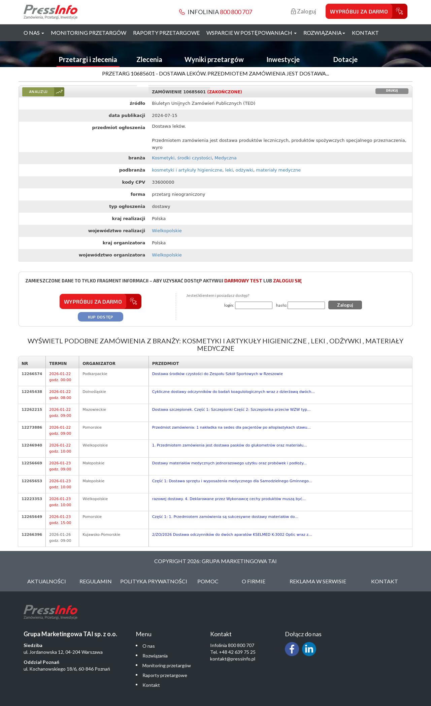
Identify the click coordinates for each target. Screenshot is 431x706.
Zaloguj (303, 11)
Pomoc (208, 581)
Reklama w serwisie (318, 581)
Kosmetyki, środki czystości (182, 157)
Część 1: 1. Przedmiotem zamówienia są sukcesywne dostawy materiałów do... (225, 517)
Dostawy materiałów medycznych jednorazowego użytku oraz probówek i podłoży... (229, 463)
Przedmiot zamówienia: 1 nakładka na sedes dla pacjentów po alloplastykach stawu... (231, 427)
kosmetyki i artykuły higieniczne (187, 170)
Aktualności (46, 581)
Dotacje (345, 59)
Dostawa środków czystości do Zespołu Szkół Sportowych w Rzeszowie (217, 374)
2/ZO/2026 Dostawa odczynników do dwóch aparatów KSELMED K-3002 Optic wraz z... (232, 534)
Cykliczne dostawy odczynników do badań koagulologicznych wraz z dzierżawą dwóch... (233, 392)
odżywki (245, 170)
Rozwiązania (155, 655)
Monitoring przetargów (88, 32)
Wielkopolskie (167, 230)
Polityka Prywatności (153, 581)
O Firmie (253, 581)
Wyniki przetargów (214, 59)
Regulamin (95, 581)
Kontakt (365, 32)
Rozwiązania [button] (324, 32)
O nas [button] (34, 32)
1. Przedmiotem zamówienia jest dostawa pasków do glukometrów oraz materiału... (229, 445)
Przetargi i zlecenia (88, 59)
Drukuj (392, 90)
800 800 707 (236, 12)
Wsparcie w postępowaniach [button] (251, 32)
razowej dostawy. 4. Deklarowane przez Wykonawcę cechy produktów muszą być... (229, 499)
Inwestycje (283, 59)
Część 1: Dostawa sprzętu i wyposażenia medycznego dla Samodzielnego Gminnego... (232, 481)
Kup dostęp (100, 316)
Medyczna (225, 157)
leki (229, 170)
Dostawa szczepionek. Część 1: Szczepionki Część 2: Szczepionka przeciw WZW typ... (231, 409)
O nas (148, 646)
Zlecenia (149, 59)
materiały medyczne (278, 170)
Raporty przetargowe (166, 32)
